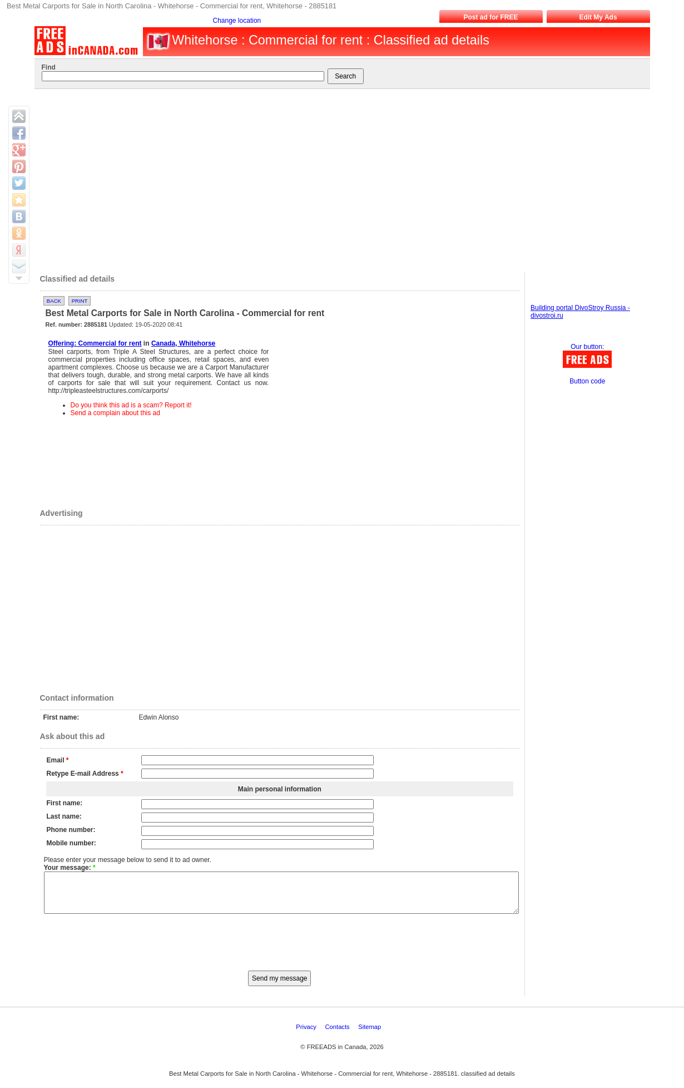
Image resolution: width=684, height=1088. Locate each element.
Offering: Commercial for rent (95, 343)
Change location (237, 20)
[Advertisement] (338, 178)
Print (80, 301)
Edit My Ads (598, 17)
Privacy (307, 1035)
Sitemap (370, 1035)
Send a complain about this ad (115, 413)
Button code (587, 381)
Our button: (587, 347)
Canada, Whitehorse (183, 343)
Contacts (338, 1035)
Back (54, 301)
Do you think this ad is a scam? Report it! (131, 405)
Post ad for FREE (490, 17)
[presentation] (279, 949)
